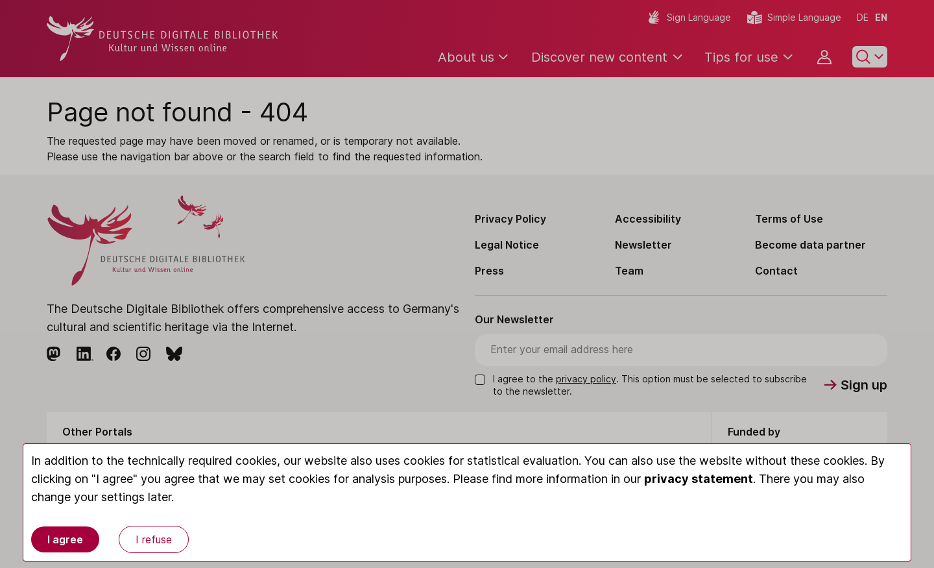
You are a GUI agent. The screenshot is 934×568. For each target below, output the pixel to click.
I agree (65, 539)
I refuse (154, 539)
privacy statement (698, 479)
